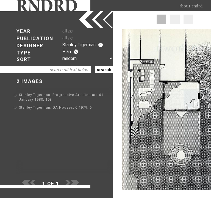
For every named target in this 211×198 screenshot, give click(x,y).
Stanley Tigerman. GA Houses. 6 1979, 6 (55, 107)
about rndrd (191, 6)
